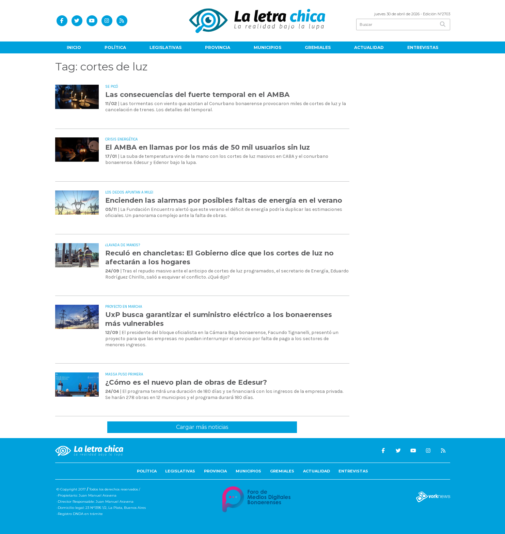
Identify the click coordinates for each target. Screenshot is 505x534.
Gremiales (318, 47)
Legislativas (165, 47)
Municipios (267, 47)
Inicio (74, 47)
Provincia (217, 47)
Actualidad (369, 47)
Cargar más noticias (202, 427)
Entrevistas (422, 47)
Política (115, 47)
